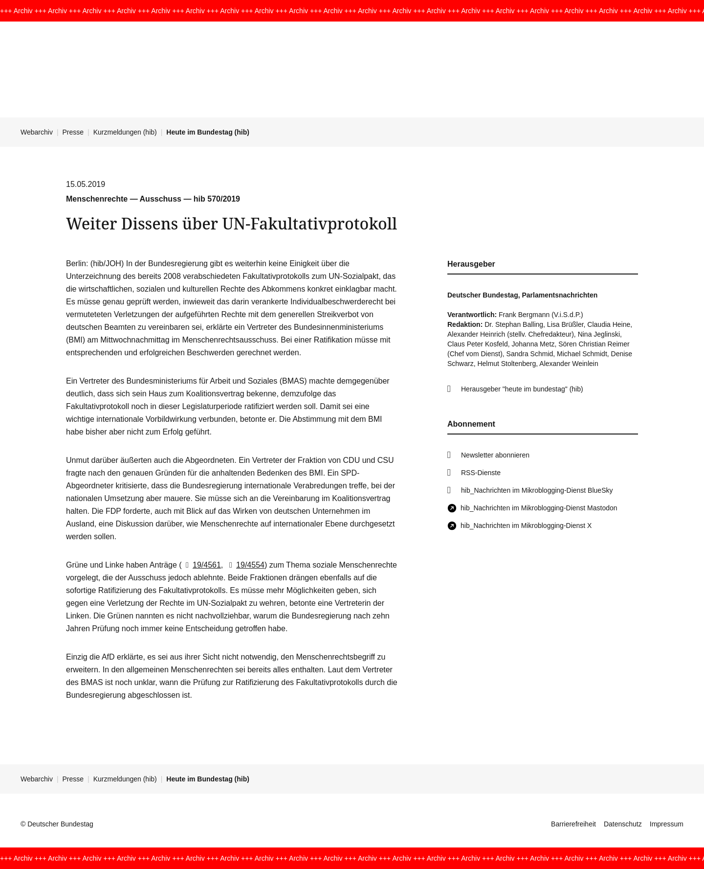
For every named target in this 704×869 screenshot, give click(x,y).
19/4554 (244, 565)
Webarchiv (37, 132)
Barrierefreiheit (573, 824)
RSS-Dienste (481, 473)
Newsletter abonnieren (495, 455)
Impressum (666, 824)
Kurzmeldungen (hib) (125, 132)
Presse (73, 132)
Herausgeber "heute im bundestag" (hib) (522, 389)
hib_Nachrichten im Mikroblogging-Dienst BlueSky (537, 490)
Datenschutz (623, 824)
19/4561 (201, 565)
